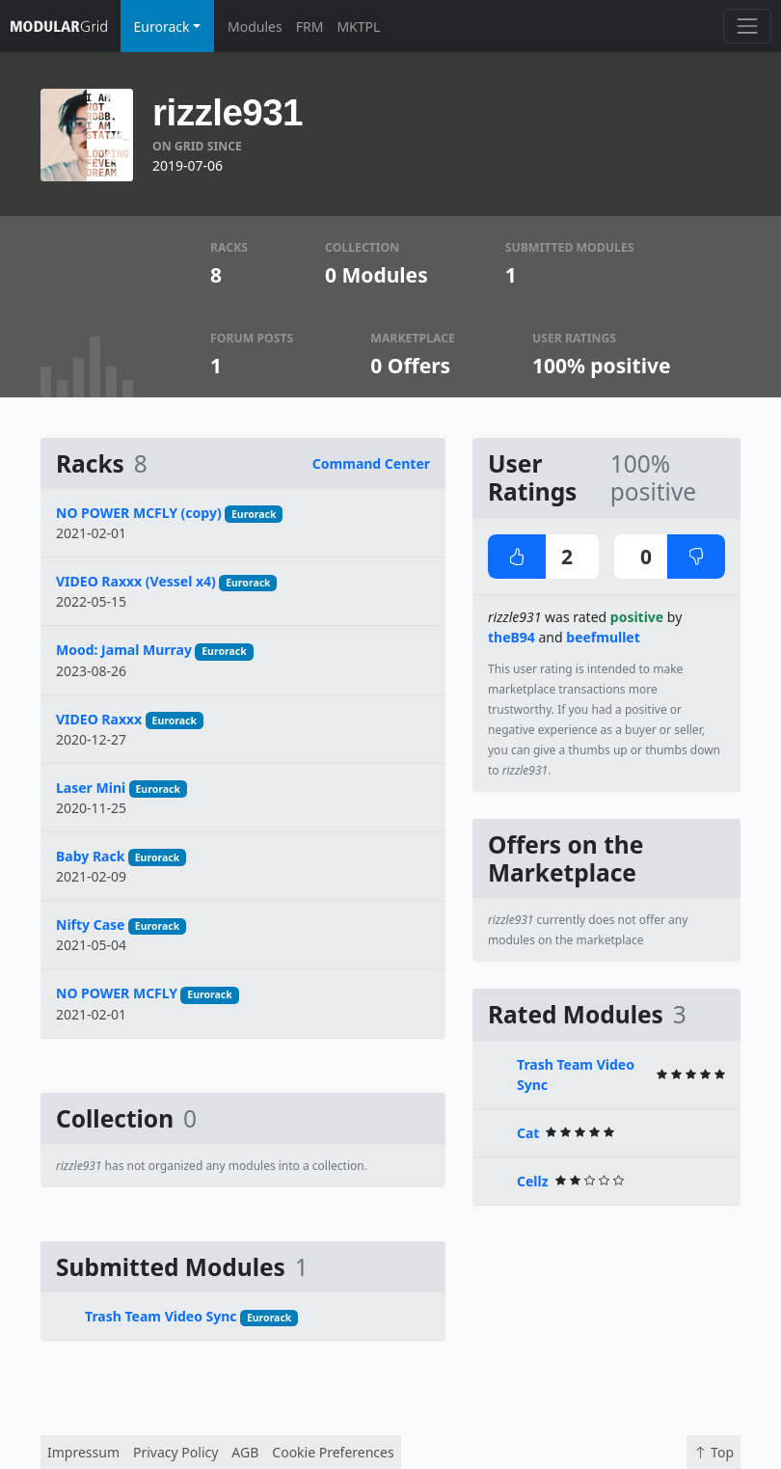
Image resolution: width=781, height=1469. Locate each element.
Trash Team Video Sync (161, 1316)
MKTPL (358, 26)
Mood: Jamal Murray (124, 649)
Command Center (371, 463)
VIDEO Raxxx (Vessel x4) (136, 581)
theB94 (511, 637)
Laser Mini (90, 787)
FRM (310, 26)
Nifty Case (90, 924)
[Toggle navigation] (746, 25)
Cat (528, 1133)
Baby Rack (90, 856)
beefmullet (603, 637)
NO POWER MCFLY (116, 993)
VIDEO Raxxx (99, 719)
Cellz (533, 1181)
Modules (255, 26)
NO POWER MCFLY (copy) (139, 512)
